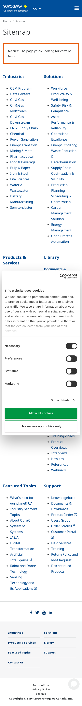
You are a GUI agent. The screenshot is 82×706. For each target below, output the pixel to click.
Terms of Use (41, 685)
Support (52, 486)
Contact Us (16, 662)
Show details (60, 400)
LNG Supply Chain (24, 128)
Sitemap (41, 693)
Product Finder (64, 514)
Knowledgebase (63, 497)
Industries (14, 76)
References (59, 464)
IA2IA (14, 537)
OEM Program (20, 88)
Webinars (58, 470)
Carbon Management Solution (61, 213)
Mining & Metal (21, 151)
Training (57, 549)
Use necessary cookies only (41, 426)
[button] (74, 684)
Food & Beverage (23, 162)
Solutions (54, 76)
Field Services (61, 543)
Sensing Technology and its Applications (23, 583)
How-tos (57, 459)
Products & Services (14, 260)
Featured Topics (19, 486)
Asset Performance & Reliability (62, 122)
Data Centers (20, 94)
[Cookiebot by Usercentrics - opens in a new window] (59, 276)
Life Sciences (19, 179)
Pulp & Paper (20, 168)
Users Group (60, 520)
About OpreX (20, 520)
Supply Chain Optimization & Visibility (62, 173)
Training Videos (63, 436)
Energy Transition (23, 145)
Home (7, 21)
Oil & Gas (17, 99)
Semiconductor (21, 207)
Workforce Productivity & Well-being (61, 94)
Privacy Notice (41, 689)
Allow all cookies (41, 413)
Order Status (63, 526)
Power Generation (24, 139)
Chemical (17, 134)
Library (51, 257)
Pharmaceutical (22, 156)
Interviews (59, 453)
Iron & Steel (19, 173)
